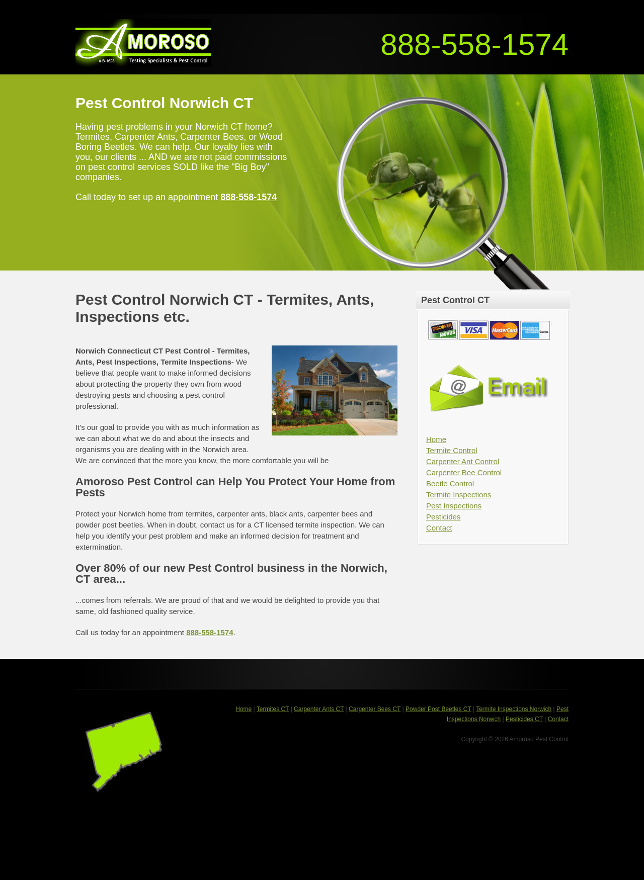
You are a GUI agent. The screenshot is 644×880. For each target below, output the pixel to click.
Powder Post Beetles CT (438, 709)
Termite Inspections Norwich (513, 709)
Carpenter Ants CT (319, 709)
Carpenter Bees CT (374, 709)
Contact (439, 527)
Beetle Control (450, 483)
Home (436, 439)
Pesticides (443, 516)
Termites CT (273, 709)
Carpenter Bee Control (464, 472)
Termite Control (451, 450)
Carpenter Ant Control (462, 461)
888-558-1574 (474, 44)
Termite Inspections (458, 494)
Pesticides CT (524, 719)
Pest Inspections (453, 505)
